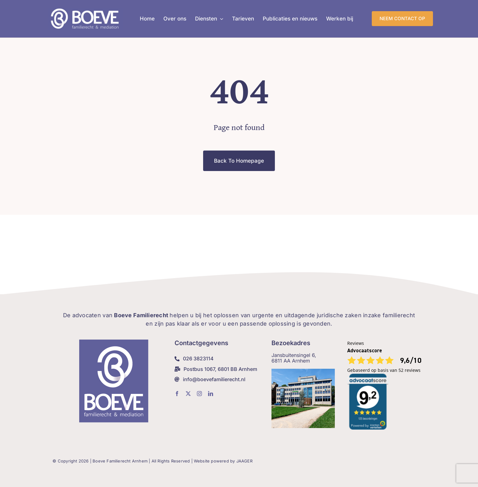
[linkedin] (210, 393)
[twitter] (188, 393)
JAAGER (244, 460)
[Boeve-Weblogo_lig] (85, 10)
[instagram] (199, 393)
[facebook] (177, 393)
